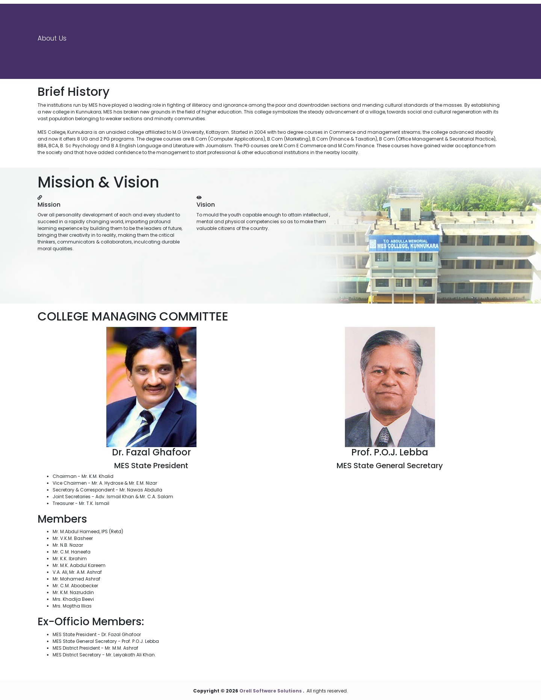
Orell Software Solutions (271, 691)
